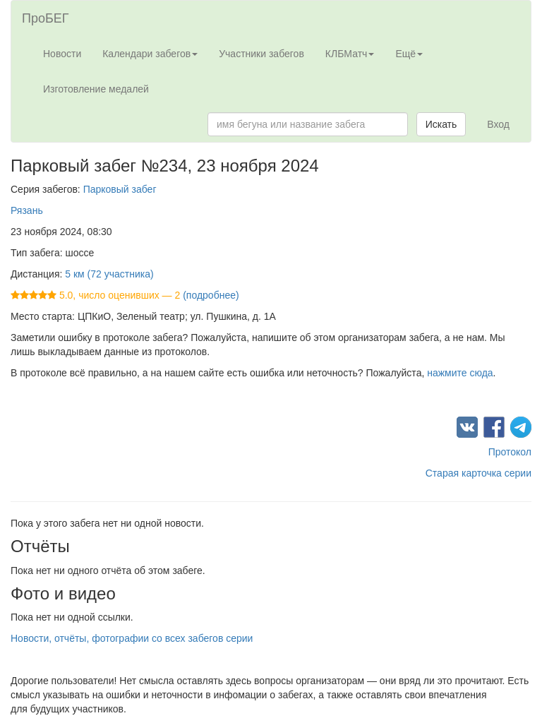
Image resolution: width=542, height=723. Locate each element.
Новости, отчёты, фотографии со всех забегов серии (132, 638)
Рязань (27, 210)
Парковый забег (120, 189)
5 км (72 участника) (109, 274)
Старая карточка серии (478, 473)
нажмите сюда (460, 372)
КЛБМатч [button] (350, 53)
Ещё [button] (409, 53)
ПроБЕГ (45, 18)
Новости (62, 53)
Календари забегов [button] (150, 53)
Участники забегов (261, 53)
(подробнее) (211, 295)
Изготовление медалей (96, 89)
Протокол (509, 452)
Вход (498, 124)
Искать (441, 124)
